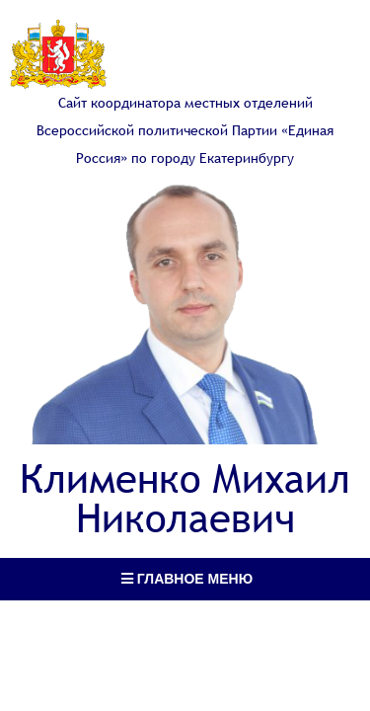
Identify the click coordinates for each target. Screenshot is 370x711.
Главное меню (187, 579)
